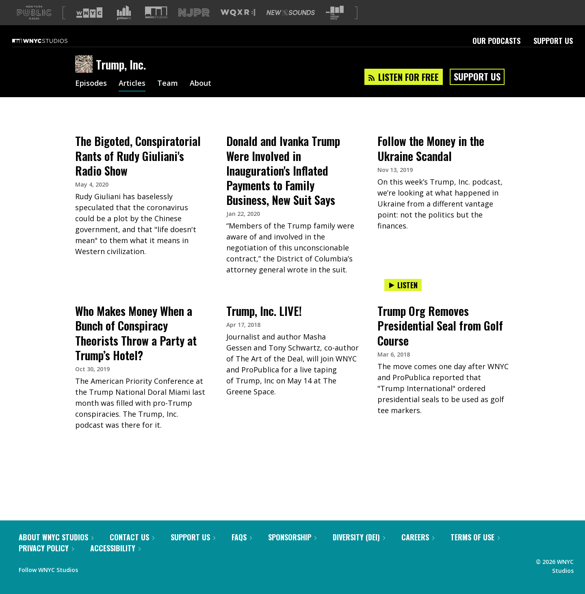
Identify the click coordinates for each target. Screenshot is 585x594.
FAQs (242, 550)
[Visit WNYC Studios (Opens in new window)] (156, 25)
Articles (132, 96)
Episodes (91, 96)
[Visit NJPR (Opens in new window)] (194, 26)
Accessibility (115, 561)
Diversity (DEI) (359, 550)
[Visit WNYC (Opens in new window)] (89, 25)
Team (167, 96)
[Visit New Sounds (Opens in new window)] (290, 25)
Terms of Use (475, 550)
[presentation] (141, 136)
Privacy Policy (46, 561)
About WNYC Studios (56, 550)
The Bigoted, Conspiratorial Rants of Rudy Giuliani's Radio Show (138, 168)
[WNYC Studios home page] (50, 53)
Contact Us (132, 550)
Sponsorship (292, 550)
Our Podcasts (496, 53)
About (200, 96)
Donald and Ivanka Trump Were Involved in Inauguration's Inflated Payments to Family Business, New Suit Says (283, 183)
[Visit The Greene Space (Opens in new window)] (335, 26)
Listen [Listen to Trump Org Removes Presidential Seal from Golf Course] (403, 298)
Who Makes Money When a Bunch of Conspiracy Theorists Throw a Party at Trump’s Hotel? (136, 345)
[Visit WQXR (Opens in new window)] (238, 26)
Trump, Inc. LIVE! (264, 323)
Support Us (553, 53)
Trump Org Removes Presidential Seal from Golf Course (440, 338)
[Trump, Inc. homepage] (85, 77)
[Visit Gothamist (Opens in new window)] (124, 25)
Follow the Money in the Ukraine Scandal (430, 161)
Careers (417, 550)
